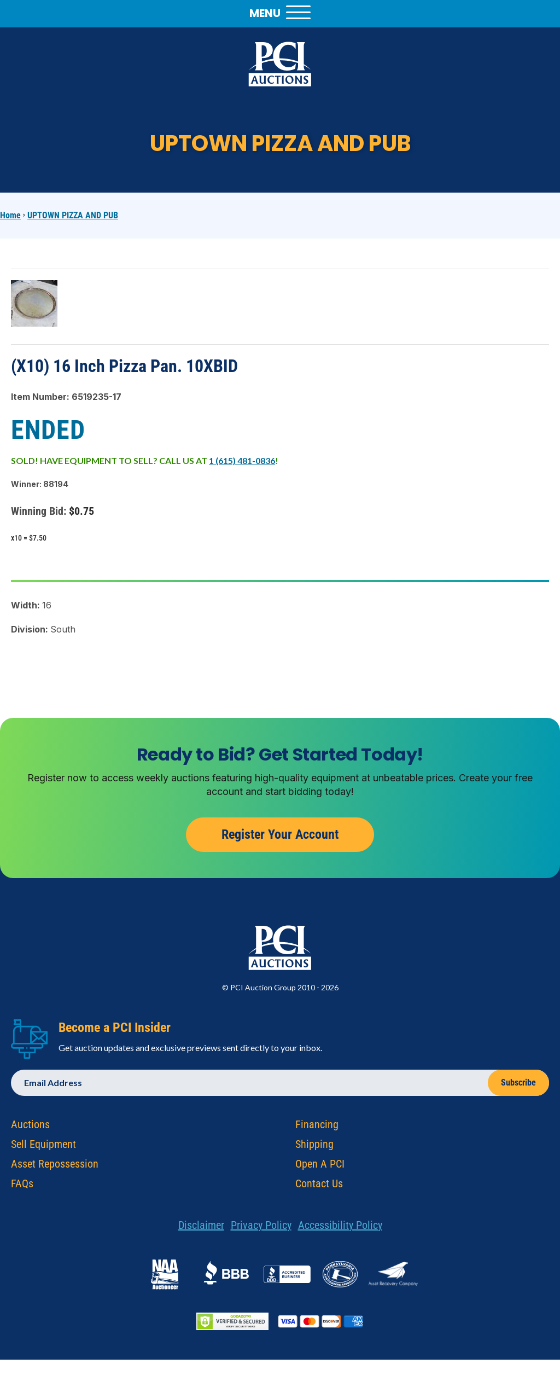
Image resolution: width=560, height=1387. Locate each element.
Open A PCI (320, 1166)
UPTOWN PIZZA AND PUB (72, 215)
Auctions (30, 1126)
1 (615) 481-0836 (242, 460)
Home (10, 215)
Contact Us (319, 1185)
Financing (317, 1126)
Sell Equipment (43, 1146)
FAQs (22, 1185)
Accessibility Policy (340, 1227)
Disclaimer (201, 1227)
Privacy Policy (261, 1227)
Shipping (314, 1146)
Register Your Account (280, 836)
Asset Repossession (54, 1166)
